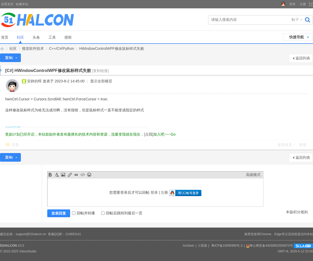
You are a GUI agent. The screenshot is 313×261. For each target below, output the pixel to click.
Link (69, 174)
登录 (292, 4)
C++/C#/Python (61, 48)
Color (56, 174)
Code (82, 174)
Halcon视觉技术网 (2, 48)
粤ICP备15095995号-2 (227, 245)
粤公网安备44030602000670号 (269, 245)
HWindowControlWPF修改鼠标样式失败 (111, 48)
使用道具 (285, 145)
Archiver (188, 245)
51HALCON (8, 245)
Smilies (89, 174)
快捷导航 (296, 37)
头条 (36, 37)
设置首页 (7, 4)
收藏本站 (22, 4)
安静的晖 (34, 81)
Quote (76, 174)
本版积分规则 (297, 212)
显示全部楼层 (101, 81)
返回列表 (303, 58)
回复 (15, 145)
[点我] (148, 134)
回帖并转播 (83, 213)
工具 (52, 37)
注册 (303, 4)
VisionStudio (28, 251)
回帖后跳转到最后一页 (121, 213)
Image (63, 174)
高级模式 (253, 175)
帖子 (295, 19)
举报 (302, 145)
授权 (68, 37)
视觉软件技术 (33, 48)
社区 (20, 37)
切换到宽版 (310, 4)
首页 (4, 37)
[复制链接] (100, 71)
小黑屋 (202, 245)
